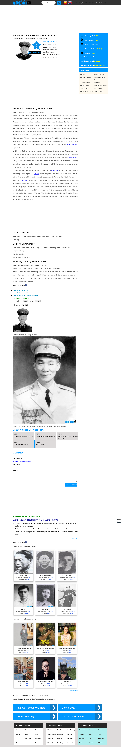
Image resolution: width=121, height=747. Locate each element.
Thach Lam (84, 86)
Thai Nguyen (73, 141)
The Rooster (52, 718)
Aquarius (28, 726)
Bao (90, 718)
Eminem (82, 722)
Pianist (45, 667)
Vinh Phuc (24, 563)
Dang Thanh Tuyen (67, 632)
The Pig (69, 718)
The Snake (70, 726)
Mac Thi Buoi (45, 559)
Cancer (18, 718)
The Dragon (61, 726)
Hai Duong (45, 563)
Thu (99, 718)
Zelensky (82, 713)
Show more (74, 674)
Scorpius (28, 722)
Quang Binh (67, 597)
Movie (45, 634)
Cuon (100, 713)
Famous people (18, 36)
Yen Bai (36, 157)
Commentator (67, 667)
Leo (26, 718)
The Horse (51, 713)
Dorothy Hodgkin (85, 75)
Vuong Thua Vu (43, 36)
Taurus (27, 713)
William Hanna (98, 89)
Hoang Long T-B (24, 632)
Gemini (37, 713)
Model (98, 3)
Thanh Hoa (67, 563)
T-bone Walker (85, 81)
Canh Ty (99, 47)
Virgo (36, 718)
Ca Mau (46, 597)
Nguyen (101, 722)
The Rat (50, 722)
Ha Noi (23, 636)
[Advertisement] (58, 18)
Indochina (54, 154)
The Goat (60, 713)
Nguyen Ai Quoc (72, 128)
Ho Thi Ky (45, 593)
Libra (17, 722)
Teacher (24, 667)
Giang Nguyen (24, 665)
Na (90, 713)
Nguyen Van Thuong (100, 83)
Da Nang (23, 597)
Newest (103, 3)
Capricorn (19, 726)
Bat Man (67, 665)
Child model (23, 634)
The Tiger (70, 722)
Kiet (80, 726)
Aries (17, 713)
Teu (90, 722)
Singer (75, 3)
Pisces (93, 51)
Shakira (100, 726)
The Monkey (71, 713)
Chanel (82, 72)
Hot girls (80, 3)
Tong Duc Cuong (45, 665)
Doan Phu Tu (84, 83)
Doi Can (23, 559)
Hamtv (91, 726)
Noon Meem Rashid (86, 89)
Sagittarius (38, 722)
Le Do (23, 593)
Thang (81, 718)
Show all (75, 521)
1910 (97, 34)
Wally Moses (98, 86)
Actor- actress (89, 3)
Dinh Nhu (97, 81)
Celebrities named (21, 272)
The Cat (50, 726)
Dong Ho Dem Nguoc (45, 632)
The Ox (59, 722)
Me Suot (67, 593)
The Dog (60, 718)
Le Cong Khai (67, 559)
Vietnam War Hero (30, 36)
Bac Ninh (24, 164)
